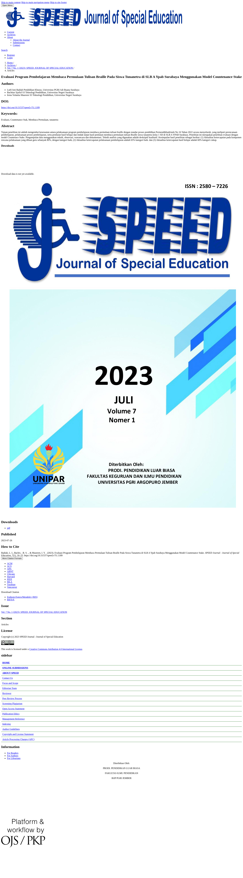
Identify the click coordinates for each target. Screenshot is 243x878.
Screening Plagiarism (12, 703)
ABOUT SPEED (10, 673)
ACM (9, 563)
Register (11, 55)
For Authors (12, 755)
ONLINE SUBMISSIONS (15, 668)
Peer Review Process (12, 698)
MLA (9, 582)
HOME (6, 662)
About (10, 37)
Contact (16, 45)
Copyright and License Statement (18, 734)
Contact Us (7, 678)
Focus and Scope (10, 683)
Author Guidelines (11, 729)
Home (10, 62)
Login (10, 57)
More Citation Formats (12, 558)
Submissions (19, 42)
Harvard (11, 576)
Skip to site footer (58, 2)
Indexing (6, 724)
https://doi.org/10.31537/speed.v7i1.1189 (20, 107)
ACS (9, 566)
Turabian (11, 584)
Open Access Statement (13, 708)
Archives (11, 34)
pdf (8, 528)
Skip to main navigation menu (35, 2)
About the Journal (21, 40)
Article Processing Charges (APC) (18, 739)
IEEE (9, 579)
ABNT (10, 571)
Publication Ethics (10, 714)
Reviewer (6, 693)
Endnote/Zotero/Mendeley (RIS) (22, 597)
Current (10, 32)
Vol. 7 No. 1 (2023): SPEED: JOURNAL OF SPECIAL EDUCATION (40, 68)
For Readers (12, 753)
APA (9, 568)
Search (4, 50)
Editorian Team (9, 688)
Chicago (11, 574)
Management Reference (13, 719)
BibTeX (10, 599)
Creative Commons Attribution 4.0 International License (55, 649)
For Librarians (13, 758)
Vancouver (12, 587)
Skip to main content (11, 2)
